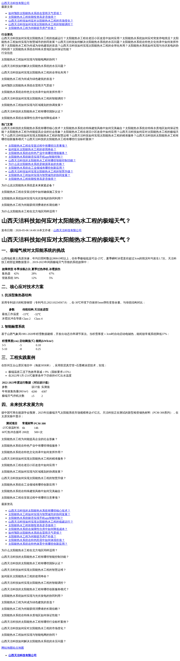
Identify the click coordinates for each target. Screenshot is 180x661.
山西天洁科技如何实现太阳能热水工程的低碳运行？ (40, 521)
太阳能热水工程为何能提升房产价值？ (32, 28)
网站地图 (7, 647)
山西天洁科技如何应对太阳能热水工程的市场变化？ (40, 20)
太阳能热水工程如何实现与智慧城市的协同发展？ (39, 175)
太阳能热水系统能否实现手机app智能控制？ (35, 156)
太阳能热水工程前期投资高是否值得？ (32, 16)
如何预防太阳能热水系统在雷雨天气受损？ (35, 13)
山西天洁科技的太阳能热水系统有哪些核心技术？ (39, 510)
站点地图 (18, 647)
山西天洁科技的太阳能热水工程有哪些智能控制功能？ (42, 160)
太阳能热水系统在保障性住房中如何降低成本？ (38, 529)
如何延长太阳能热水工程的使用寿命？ (32, 149)
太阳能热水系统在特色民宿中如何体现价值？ (36, 540)
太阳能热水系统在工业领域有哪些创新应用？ (36, 167)
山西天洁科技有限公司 (15, 3)
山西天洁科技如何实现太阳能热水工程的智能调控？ (40, 24)
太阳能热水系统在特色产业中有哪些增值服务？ (38, 153)
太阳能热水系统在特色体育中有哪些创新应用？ (38, 543)
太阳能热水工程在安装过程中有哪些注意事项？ (38, 145)
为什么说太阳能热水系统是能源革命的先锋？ (36, 164)
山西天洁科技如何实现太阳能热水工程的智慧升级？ (40, 171)
